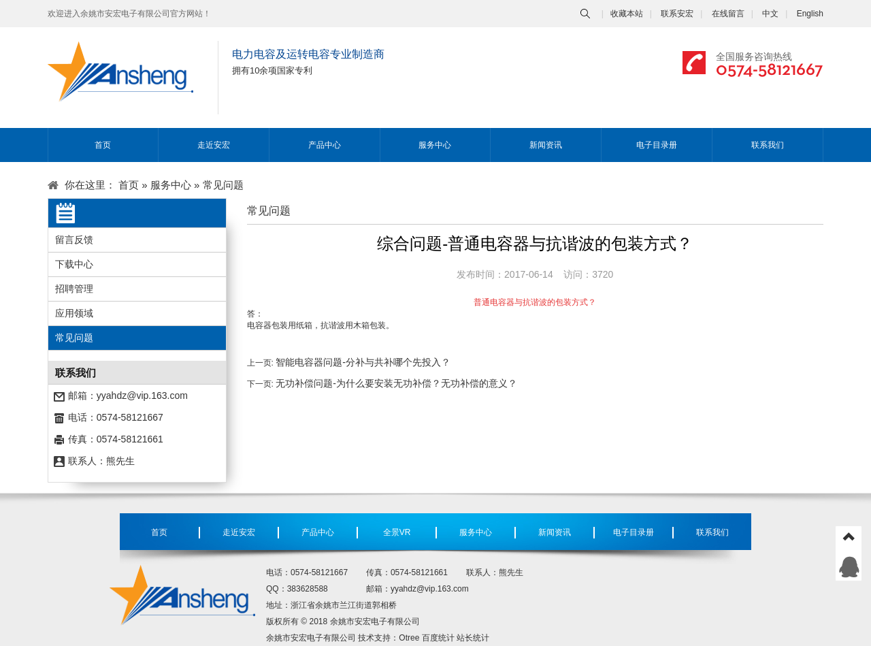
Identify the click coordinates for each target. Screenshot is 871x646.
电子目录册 (656, 145)
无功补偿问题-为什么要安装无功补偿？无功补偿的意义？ (396, 383)
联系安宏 (677, 13)
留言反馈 (74, 239)
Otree (409, 638)
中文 (770, 13)
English (810, 13)
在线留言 (728, 13)
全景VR (397, 532)
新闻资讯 (545, 145)
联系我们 (767, 145)
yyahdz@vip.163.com (142, 395)
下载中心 (74, 264)
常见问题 (74, 337)
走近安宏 (213, 145)
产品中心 (324, 145)
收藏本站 (626, 13)
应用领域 (74, 313)
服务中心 (434, 145)
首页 (102, 145)
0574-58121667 (769, 68)
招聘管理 (74, 288)
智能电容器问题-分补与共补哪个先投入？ (363, 362)
